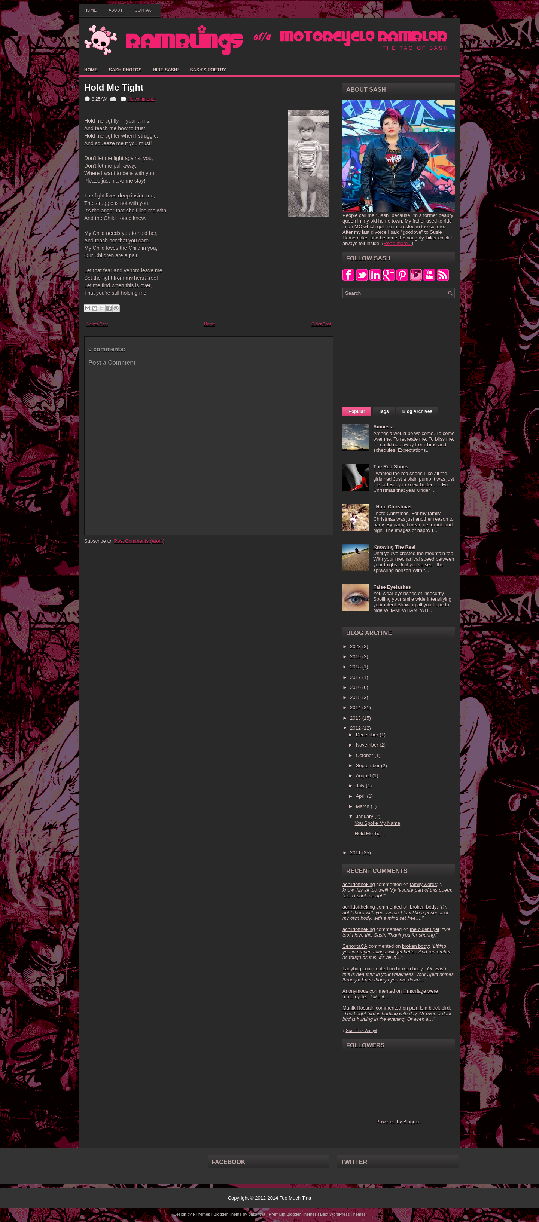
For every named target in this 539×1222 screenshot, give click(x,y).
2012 (356, 728)
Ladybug (351, 968)
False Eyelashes (392, 587)
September (368, 765)
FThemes (201, 1214)
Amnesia (383, 426)
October (365, 755)
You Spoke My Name (377, 823)
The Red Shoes (390, 466)
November (368, 745)
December (368, 735)
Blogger (411, 1121)
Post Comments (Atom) (139, 541)
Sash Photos (125, 70)
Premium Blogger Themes (293, 1214)
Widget (371, 1030)
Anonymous (355, 991)
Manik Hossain (358, 1008)
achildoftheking (358, 884)
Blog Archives (417, 411)
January (365, 816)
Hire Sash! (166, 70)
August (364, 775)
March (363, 806)
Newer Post (97, 324)
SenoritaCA (354, 946)
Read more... (398, 243)
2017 (356, 677)
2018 (356, 667)
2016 (356, 687)
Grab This (354, 1030)
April (361, 796)
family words (423, 884)
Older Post (321, 324)
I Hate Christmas (392, 506)
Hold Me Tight (113, 87)
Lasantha (256, 1214)
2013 (356, 718)
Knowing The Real (394, 547)
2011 (356, 852)
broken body (423, 907)
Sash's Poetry (208, 70)
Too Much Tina (295, 1198)
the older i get (424, 929)
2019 (356, 656)
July (361, 785)
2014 (356, 707)
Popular (356, 411)
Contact (144, 10)
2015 (356, 697)
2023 (356, 646)
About (116, 10)
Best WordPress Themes (343, 1214)
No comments (141, 99)
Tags (384, 411)
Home (90, 10)
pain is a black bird (429, 1008)
